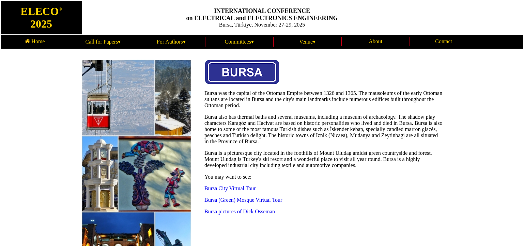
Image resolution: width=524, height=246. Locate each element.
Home (35, 41)
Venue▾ (307, 42)
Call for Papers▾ (103, 42)
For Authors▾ (171, 42)
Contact (443, 41)
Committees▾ (239, 42)
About (375, 41)
